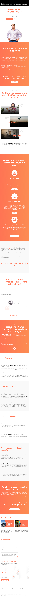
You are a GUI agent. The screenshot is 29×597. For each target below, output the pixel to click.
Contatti (7, 588)
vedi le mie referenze (13, 65)
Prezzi (12, 588)
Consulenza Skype (21, 588)
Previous (2, 306)
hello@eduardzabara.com (5, 575)
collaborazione (25, 289)
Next (27, 306)
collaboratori (14, 57)
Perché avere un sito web (22, 587)
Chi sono (2, 587)
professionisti (11, 208)
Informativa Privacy (12, 553)
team (11, 184)
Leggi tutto (21, 308)
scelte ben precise (20, 184)
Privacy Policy (26, 595)
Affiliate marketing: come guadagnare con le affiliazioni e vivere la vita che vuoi (6, 531)
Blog (1, 589)
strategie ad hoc (14, 230)
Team (2, 588)
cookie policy (2, 3)
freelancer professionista (8, 255)
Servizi (7, 587)
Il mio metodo (10, 344)
